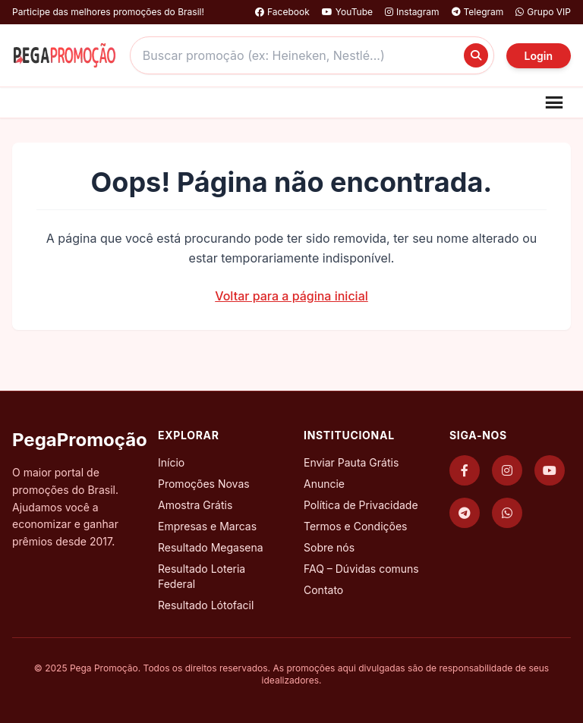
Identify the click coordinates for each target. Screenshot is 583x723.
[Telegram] (464, 513)
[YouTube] (549, 470)
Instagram (412, 11)
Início (171, 462)
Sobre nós (329, 547)
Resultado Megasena (210, 547)
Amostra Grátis (195, 504)
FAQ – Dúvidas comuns (361, 568)
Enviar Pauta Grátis (351, 462)
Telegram (478, 11)
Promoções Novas (204, 483)
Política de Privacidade (361, 504)
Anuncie (324, 483)
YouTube (347, 11)
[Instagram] (507, 470)
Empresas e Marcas (207, 526)
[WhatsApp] (507, 513)
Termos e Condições (355, 526)
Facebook (282, 11)
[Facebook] (464, 470)
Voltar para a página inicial (291, 295)
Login (539, 55)
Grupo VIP (543, 11)
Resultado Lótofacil (206, 605)
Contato (323, 589)
